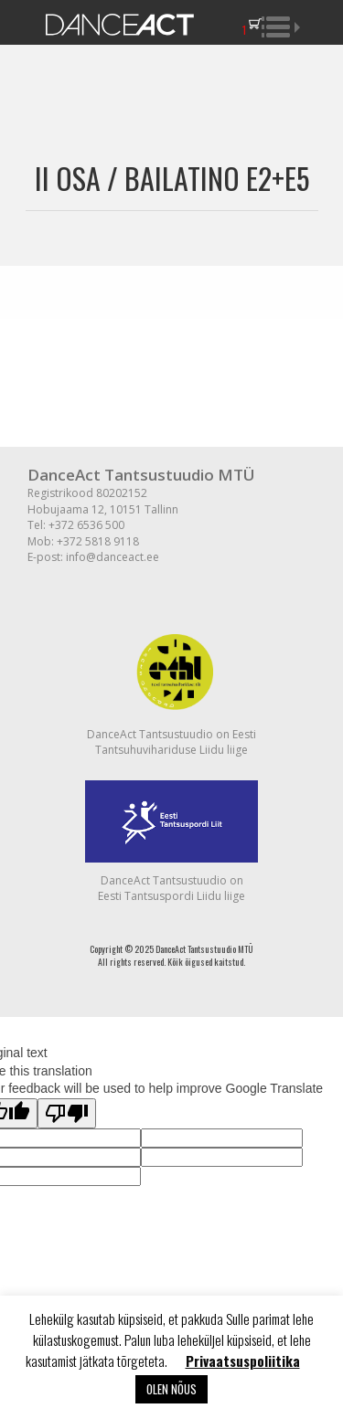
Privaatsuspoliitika (243, 1360)
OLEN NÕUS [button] (171, 1389)
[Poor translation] (67, 1113)
